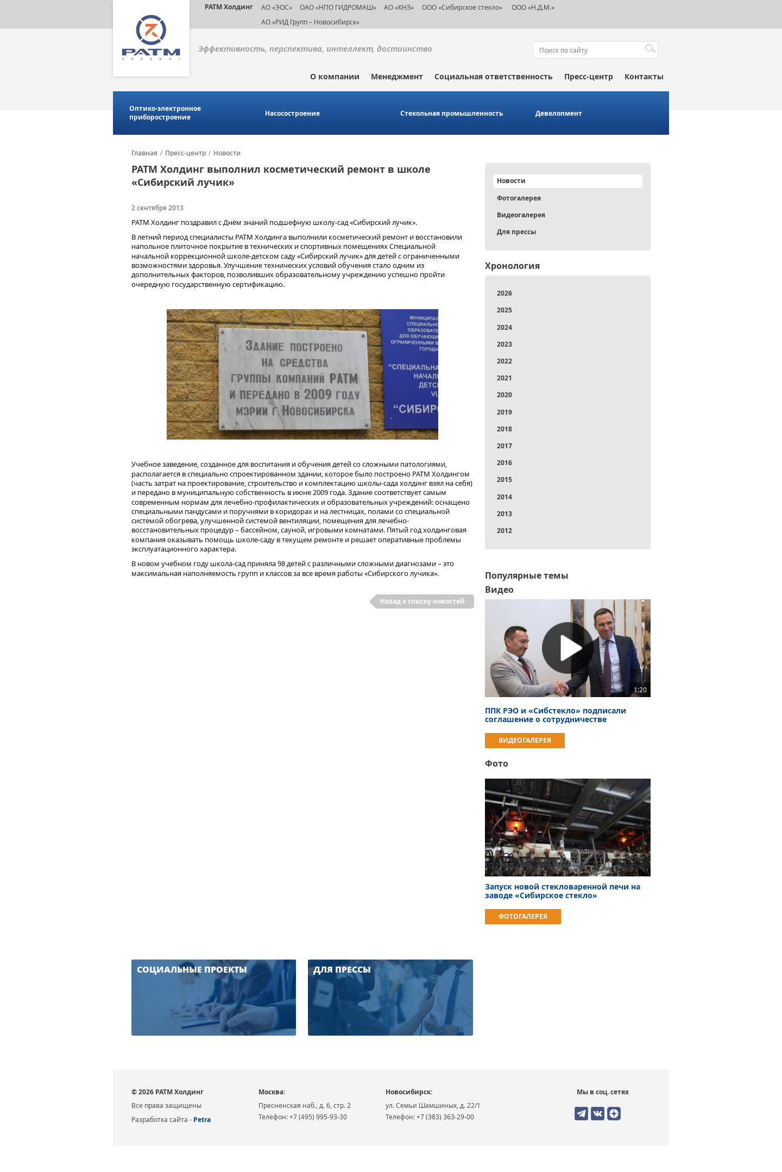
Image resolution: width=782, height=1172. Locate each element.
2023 (504, 344)
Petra (202, 1119)
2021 (504, 378)
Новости (227, 153)
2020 (504, 394)
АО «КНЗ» (399, 7)
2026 (504, 293)
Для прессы (516, 231)
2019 (504, 412)
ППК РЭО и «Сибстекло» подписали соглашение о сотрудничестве (555, 714)
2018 (504, 429)
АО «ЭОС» (276, 7)
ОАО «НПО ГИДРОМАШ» (338, 7)
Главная (144, 153)
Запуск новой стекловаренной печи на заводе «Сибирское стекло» (562, 890)
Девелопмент (558, 113)
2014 (504, 497)
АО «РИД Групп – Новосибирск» (310, 21)
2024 (504, 327)
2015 (504, 479)
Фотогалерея (519, 198)
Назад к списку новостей (422, 601)
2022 (504, 361)
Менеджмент (397, 76)
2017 (504, 445)
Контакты (644, 76)
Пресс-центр (588, 76)
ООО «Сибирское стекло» (462, 7)
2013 (504, 513)
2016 (504, 462)
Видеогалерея (521, 215)
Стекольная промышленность (451, 113)
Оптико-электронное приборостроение (165, 113)
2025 (504, 310)
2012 (504, 530)
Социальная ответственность (493, 76)
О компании (335, 76)
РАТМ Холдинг (229, 6)
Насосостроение (292, 113)
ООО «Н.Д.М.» (532, 7)
